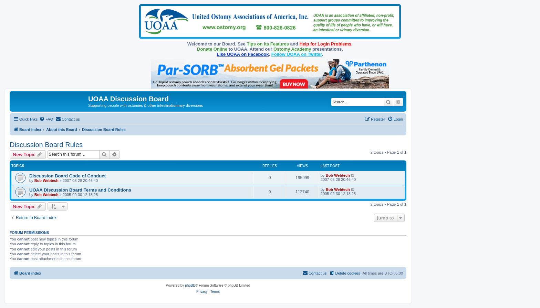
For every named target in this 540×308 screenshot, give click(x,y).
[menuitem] (46, 119)
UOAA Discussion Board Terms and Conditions (80, 190)
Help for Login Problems (325, 44)
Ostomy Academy (292, 49)
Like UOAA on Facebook (243, 54)
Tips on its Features (268, 44)
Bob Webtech (46, 180)
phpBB (190, 285)
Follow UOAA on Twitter (296, 54)
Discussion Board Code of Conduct (67, 175)
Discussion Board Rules (46, 144)
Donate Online (212, 49)
